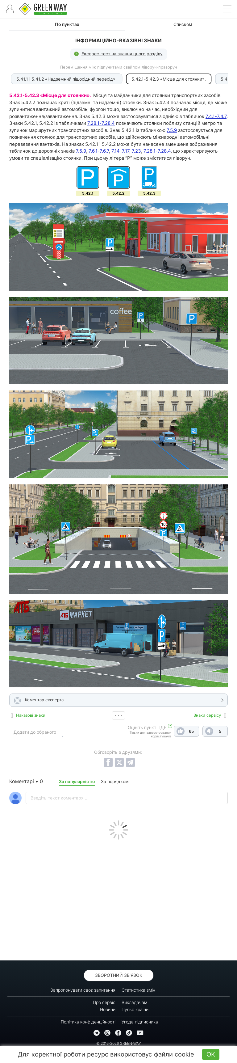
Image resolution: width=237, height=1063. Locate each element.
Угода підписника (140, 1021)
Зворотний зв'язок (118, 975)
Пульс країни (135, 1009)
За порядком (115, 781)
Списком (182, 24)
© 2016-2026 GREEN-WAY (118, 1043)
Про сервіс (104, 1002)
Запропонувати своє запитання (82, 990)
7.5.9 (172, 130)
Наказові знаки (30, 715)
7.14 (115, 151)
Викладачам (134, 1002)
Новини (107, 1009)
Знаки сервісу (207, 715)
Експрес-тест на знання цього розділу (122, 53)
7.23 (136, 151)
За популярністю (77, 781)
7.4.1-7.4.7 (216, 116)
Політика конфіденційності (88, 1021)
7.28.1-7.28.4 (101, 123)
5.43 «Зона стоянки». (193, 79)
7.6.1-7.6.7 (99, 151)
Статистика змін (138, 990)
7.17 (125, 151)
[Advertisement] (118, 898)
